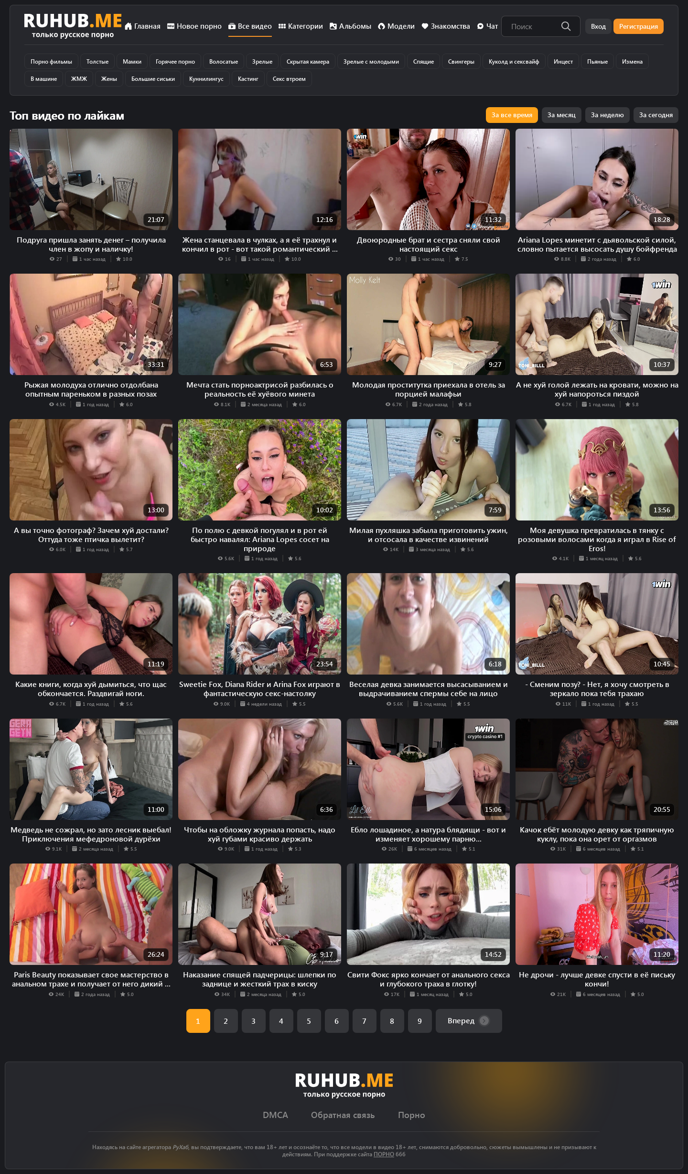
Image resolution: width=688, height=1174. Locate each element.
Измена (632, 61)
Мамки (132, 61)
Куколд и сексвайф (514, 61)
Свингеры (461, 61)
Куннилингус (206, 78)
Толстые (97, 61)
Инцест (563, 61)
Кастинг (248, 78)
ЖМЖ (79, 78)
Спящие (423, 61)
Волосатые (223, 61)
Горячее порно (175, 61)
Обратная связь (343, 1115)
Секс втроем (289, 78)
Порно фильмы (51, 61)
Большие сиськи (153, 78)
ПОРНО (384, 1154)
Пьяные (597, 61)
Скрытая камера (308, 61)
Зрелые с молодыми (371, 61)
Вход (598, 26)
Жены (109, 78)
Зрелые (262, 61)
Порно (411, 1115)
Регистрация (638, 26)
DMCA (275, 1115)
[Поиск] (566, 26)
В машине (44, 78)
